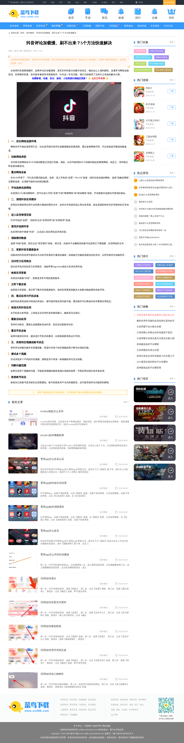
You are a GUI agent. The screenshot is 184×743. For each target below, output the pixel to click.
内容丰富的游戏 (157, 51)
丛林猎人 (150, 153)
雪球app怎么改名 (49, 530)
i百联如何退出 (48, 578)
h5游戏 (124, 710)
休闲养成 (64, 705)
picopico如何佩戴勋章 (52, 435)
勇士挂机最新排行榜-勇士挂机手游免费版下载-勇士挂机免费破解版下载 (165, 284)
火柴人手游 (140, 64)
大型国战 (114, 25)
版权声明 (97, 726)
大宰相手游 (140, 51)
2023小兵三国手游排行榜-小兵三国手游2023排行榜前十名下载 (143, 271)
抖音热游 (41, 25)
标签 (85, 2)
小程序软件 (133, 710)
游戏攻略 (124, 700)
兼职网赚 (57, 25)
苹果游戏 (27, 26)
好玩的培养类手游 (143, 70)
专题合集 (115, 705)
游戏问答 (133, 700)
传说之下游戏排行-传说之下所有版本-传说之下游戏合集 (143, 290)
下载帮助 (88, 726)
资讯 (22, 33)
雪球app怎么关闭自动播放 (54, 554)
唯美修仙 (128, 26)
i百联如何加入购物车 (52, 673)
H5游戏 (104, 2)
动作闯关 (73, 700)
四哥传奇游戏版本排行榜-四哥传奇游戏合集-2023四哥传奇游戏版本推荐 (143, 278)
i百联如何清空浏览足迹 (53, 650)
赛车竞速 (73, 705)
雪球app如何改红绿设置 (53, 483)
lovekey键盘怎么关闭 (51, 411)
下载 (172, 91)
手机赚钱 (73, 715)
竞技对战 (141, 26)
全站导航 (169, 2)
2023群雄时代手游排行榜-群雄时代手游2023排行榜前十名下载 (165, 297)
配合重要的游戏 (157, 64)
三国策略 (86, 26)
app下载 (114, 715)
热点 (77, 2)
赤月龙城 (150, 104)
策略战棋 (83, 700)
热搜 (52, 2)
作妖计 (149, 88)
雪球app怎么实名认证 (52, 459)
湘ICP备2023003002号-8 (123, 733)
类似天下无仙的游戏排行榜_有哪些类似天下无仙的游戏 (165, 290)
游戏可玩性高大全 (143, 57)
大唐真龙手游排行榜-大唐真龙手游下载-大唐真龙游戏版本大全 (143, 297)
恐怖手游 (99, 26)
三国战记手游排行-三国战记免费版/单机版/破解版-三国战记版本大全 (143, 265)
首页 (44, 2)
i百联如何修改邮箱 (50, 626)
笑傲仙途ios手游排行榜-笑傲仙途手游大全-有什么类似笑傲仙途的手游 (165, 265)
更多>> (127, 402)
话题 (69, 2)
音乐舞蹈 (92, 705)
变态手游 (92, 710)
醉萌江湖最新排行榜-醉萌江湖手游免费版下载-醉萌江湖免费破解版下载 (165, 278)
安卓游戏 (14, 26)
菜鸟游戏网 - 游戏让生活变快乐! (22, 2)
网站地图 (106, 726)
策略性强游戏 (161, 57)
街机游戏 (83, 710)
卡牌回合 (83, 705)
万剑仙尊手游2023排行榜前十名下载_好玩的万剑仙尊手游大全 (143, 284)
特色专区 (124, 705)
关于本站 (77, 726)
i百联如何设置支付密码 (53, 602)
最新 (121, 2)
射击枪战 (92, 700)
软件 (113, 2)
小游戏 (94, 2)
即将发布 (64, 715)
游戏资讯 (115, 700)
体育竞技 (73, 710)
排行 (61, 2)
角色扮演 (64, 700)
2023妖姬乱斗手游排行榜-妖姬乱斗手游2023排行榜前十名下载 (165, 271)
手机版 (139, 2)
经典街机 (72, 25)
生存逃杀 (155, 26)
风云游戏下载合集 (163, 70)
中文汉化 (168, 26)
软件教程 (30, 33)
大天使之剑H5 (153, 120)
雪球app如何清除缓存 (52, 506)
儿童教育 (64, 710)
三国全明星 (151, 136)
